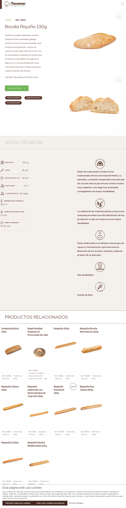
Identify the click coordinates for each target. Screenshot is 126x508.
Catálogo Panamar (62, 471)
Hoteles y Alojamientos (35, 478)
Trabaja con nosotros (105, 465)
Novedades (58, 467)
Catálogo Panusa (61, 478)
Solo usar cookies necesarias (50, 503)
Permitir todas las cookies (18, 503)
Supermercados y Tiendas (36, 475)
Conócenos (13, 467)
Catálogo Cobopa (61, 475)
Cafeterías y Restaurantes (36, 467)
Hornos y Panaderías (34, 471)
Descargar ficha (15, 88)
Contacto (12, 475)
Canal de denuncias (105, 480)
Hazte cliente (14, 478)
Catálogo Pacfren (61, 482)
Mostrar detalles (76, 503)
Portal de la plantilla (105, 473)
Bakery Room (14, 471)
